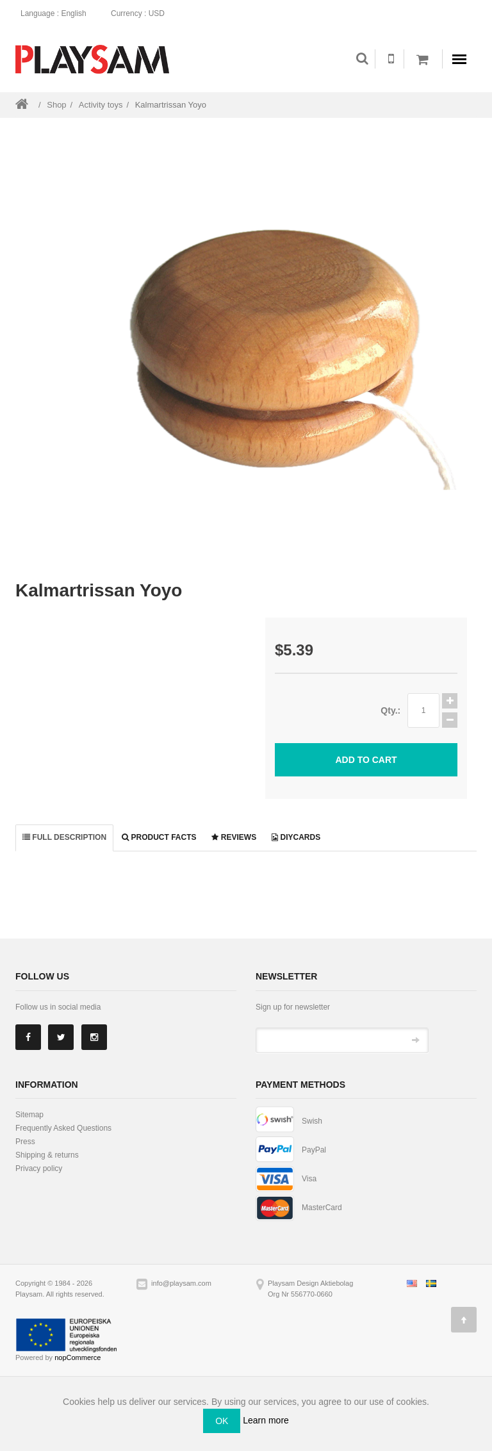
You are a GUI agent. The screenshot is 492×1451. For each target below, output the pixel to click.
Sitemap (29, 1114)
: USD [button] (141, 13)
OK (221, 1421)
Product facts (159, 837)
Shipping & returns (47, 1155)
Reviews (233, 837)
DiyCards (296, 837)
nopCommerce (77, 1357)
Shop (56, 105)
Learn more (266, 1420)
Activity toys (101, 105)
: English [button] (57, 13)
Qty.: (390, 710)
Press (25, 1141)
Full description (64, 837)
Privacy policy (38, 1168)
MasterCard (322, 1207)
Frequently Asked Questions (63, 1128)
